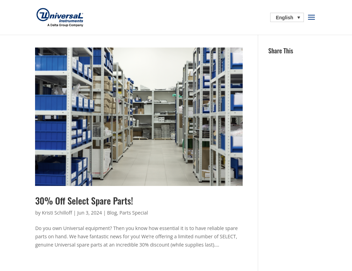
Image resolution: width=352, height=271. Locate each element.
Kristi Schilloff (57, 212)
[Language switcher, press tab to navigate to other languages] (287, 17)
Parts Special (133, 212)
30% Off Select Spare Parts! (84, 200)
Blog (112, 212)
